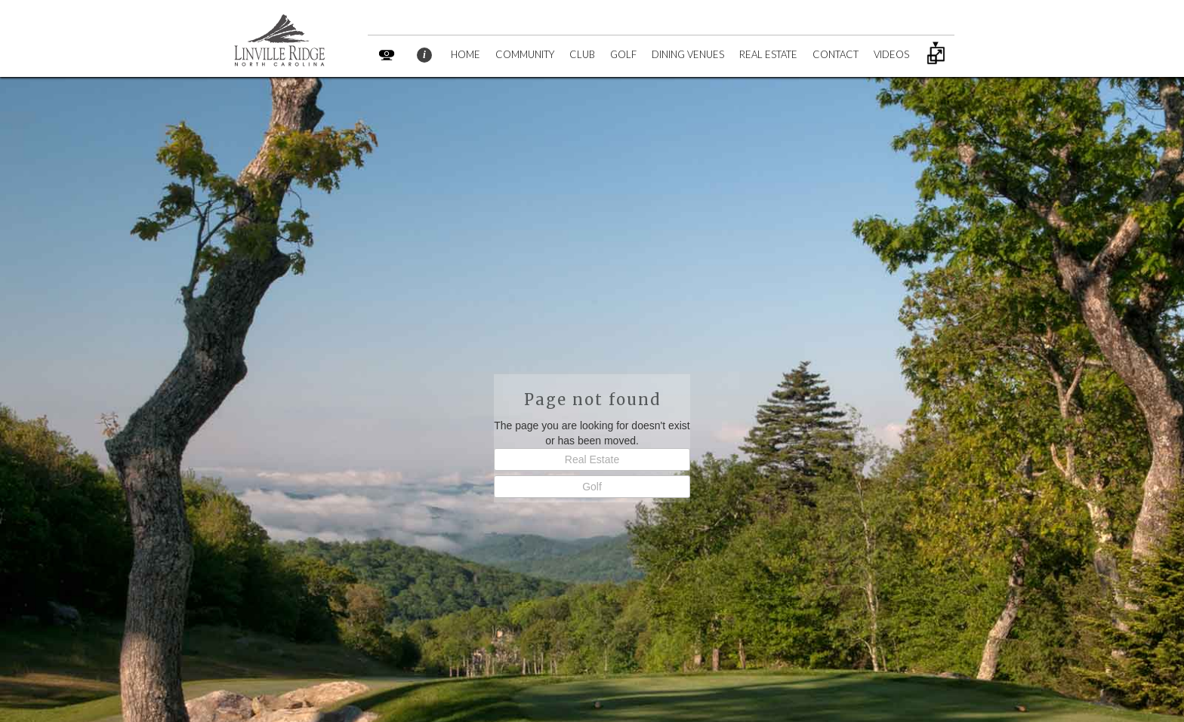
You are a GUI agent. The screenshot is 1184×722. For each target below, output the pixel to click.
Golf (592, 487)
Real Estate (592, 459)
